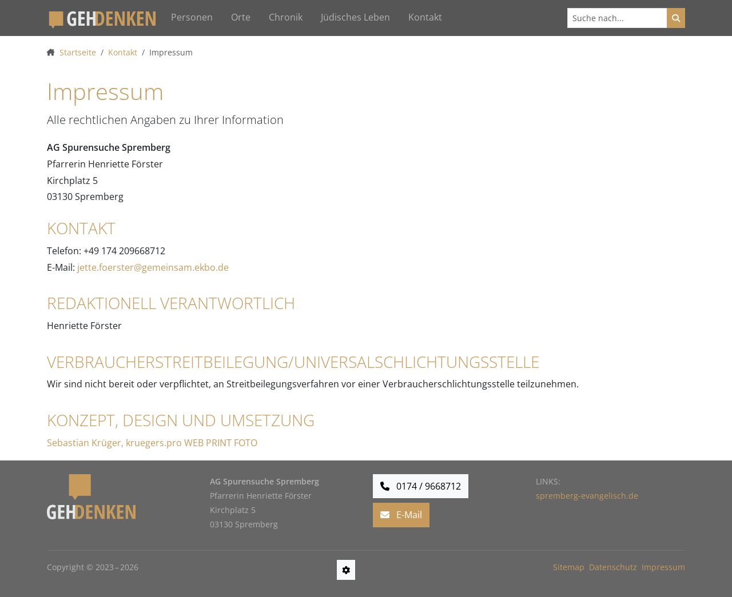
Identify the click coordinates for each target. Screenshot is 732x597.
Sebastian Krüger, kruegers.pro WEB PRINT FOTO (152, 442)
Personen (192, 17)
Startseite (77, 52)
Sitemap (568, 567)
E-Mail (401, 514)
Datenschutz (613, 567)
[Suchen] (617, 18)
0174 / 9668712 (420, 486)
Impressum (663, 567)
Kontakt (425, 17)
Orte (240, 17)
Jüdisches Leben (355, 17)
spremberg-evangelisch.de (587, 495)
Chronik (286, 17)
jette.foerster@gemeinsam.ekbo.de (153, 267)
